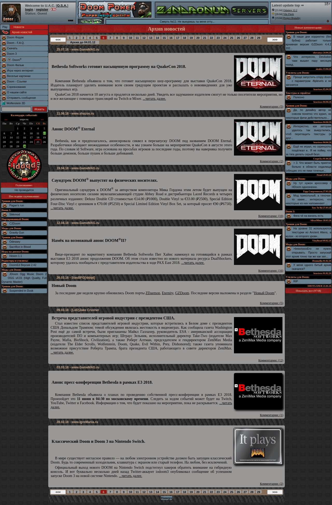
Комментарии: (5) (271, 106)
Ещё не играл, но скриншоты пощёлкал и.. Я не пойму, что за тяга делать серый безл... (308, 150)
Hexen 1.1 (15, 255)
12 (44, 133)
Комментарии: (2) (271, 161)
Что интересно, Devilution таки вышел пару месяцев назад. (308, 60)
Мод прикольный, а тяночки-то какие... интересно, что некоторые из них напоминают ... (308, 199)
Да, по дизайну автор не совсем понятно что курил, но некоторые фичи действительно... (308, 113)
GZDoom (182, 293)
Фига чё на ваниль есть (308, 215)
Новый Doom (264, 293)
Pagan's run (16, 205)
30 (24, 146)
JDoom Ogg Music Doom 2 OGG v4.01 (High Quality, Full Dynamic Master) (24, 277)
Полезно (298, 97)
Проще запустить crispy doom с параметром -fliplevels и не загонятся (308, 80)
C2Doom (14, 223)
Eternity (167, 293)
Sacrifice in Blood (20, 246)
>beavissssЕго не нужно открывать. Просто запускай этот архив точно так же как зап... (308, 252)
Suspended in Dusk (21, 290)
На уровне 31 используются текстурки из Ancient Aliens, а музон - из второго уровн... (308, 232)
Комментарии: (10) (270, 216)
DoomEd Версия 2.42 (22, 264)
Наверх (166, 498)
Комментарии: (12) (270, 360)
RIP (295, 281)
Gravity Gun (16, 232)
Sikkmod (14, 214)
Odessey (14, 241)
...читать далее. (154, 99)
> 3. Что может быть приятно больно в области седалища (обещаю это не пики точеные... (308, 166)
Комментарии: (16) (270, 270)
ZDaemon (153, 293)
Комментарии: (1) (271, 415)
